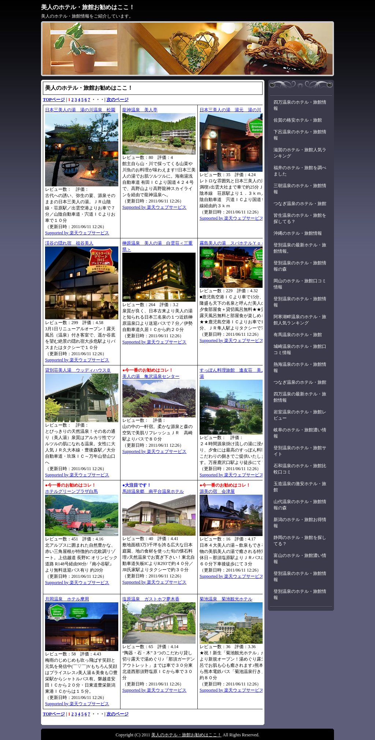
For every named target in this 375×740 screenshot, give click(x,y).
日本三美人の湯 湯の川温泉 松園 (80, 109)
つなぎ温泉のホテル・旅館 (300, 203)
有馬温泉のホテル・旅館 (298, 334)
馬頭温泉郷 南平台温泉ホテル (153, 491)
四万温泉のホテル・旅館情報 (300, 105)
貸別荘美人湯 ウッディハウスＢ (78, 370)
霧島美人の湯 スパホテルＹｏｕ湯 (235, 243)
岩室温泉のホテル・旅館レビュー (300, 415)
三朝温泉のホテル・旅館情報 (300, 188)
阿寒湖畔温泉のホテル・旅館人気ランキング (300, 320)
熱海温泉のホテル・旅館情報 (300, 367)
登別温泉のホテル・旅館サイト (300, 451)
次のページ (118, 99)
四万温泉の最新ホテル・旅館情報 (300, 397)
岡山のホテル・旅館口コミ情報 (300, 284)
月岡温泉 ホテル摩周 (67, 599)
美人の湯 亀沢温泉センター (150, 376)
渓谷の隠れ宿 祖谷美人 (69, 243)
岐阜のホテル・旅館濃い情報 (300, 433)
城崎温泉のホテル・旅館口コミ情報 (300, 349)
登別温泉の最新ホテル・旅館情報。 (300, 248)
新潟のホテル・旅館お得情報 (300, 522)
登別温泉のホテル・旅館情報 (300, 302)
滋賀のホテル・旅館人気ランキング (300, 153)
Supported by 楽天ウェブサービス (77, 232)
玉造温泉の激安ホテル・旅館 (300, 486)
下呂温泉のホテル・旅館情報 (300, 135)
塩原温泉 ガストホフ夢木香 (150, 599)
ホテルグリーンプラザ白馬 (71, 491)
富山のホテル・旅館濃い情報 (300, 558)
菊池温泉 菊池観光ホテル (226, 599)
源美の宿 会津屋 (217, 491)
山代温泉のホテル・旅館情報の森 (300, 504)
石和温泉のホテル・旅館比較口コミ (300, 469)
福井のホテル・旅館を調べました (300, 170)
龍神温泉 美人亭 (139, 109)
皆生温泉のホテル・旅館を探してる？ (300, 218)
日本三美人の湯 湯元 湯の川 (230, 109)
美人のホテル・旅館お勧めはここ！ (88, 7)
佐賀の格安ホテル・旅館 (298, 120)
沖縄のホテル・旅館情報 (298, 233)
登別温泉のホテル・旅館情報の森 (300, 266)
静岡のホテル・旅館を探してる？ (300, 540)
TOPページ (54, 99)
